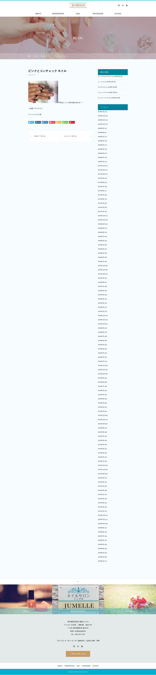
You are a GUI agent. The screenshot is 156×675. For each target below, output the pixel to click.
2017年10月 (101, 174)
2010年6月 (101, 540)
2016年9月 (101, 228)
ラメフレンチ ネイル (104, 98)
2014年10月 (101, 324)
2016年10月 (101, 224)
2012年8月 (101, 432)
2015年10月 (101, 274)
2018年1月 (101, 161)
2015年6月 (101, 290)
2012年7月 (101, 436)
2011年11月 (101, 469)
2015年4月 (101, 299)
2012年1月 (101, 461)
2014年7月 (101, 336)
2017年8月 (101, 182)
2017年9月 (101, 178)
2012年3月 (101, 453)
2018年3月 (101, 153)
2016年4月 (101, 249)
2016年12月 (101, 215)
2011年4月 (101, 498)
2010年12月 (101, 515)
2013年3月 (101, 403)
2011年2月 (101, 507)
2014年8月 (101, 332)
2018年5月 (101, 145)
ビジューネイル (103, 92)
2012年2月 (101, 457)
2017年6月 (101, 191)
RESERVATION (58, 14)
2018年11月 (101, 120)
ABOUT (38, 14)
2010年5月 (101, 544)
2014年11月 (101, 320)
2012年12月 (101, 415)
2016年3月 (101, 253)
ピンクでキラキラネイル (105, 76)
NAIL (78, 14)
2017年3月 (101, 203)
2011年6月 (101, 490)
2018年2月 (101, 157)
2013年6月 (101, 390)
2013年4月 (101, 399)
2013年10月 (101, 374)
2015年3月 (101, 303)
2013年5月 (101, 394)
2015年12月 (101, 265)
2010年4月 (101, 548)
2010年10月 (101, 523)
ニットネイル (102, 82)
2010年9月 (101, 528)
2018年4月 (101, 149)
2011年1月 (101, 511)
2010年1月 (101, 561)
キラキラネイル (103, 87)
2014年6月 (101, 340)
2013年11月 (101, 369)
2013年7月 (101, 386)
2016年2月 (101, 257)
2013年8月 (101, 382)
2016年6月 (101, 240)
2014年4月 (101, 349)
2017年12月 (101, 166)
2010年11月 (101, 519)
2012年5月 (101, 444)
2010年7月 (101, 536)
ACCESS (117, 14)
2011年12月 (101, 465)
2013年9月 (101, 378)
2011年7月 (101, 486)
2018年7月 (101, 136)
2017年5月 (101, 195)
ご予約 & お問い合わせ (78, 654)
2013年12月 (101, 365)
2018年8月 (101, 132)
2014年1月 (101, 361)
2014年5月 (101, 344)
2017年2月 (101, 207)
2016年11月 (101, 220)
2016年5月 (101, 245)
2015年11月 (101, 270)
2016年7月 (101, 236)
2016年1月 (101, 261)
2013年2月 (101, 407)
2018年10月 (101, 124)
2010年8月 (101, 532)
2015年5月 (101, 295)
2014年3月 (101, 353)
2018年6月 (101, 141)
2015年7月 (101, 286)
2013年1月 (101, 411)
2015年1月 (101, 311)
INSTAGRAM (98, 14)
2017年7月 (101, 186)
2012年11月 (101, 419)
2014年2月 (101, 357)
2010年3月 (101, 553)
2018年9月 (101, 128)
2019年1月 (101, 111)
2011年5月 (101, 494)
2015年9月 (101, 278)
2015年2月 (101, 307)
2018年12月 (101, 116)
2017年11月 (101, 170)
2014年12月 (101, 315)
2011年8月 (101, 482)
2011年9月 (101, 478)
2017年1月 (101, 211)
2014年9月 (101, 328)
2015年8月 (101, 282)
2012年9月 (101, 428)
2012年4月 (101, 449)
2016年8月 (101, 232)
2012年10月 (101, 424)
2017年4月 (101, 199)
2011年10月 (101, 473)
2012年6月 (101, 440)
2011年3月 (101, 503)
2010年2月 (101, 557)
